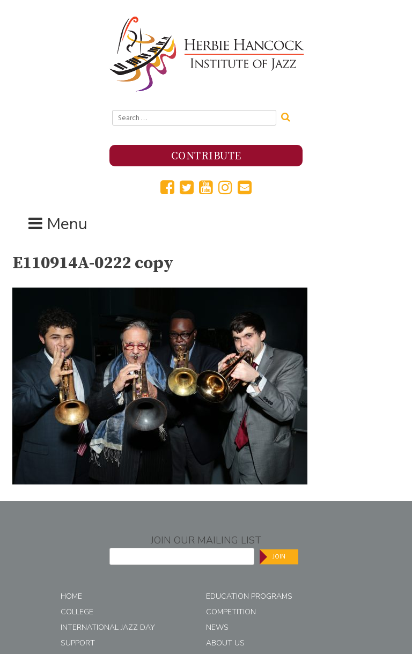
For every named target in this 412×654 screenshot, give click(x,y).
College (77, 612)
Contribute (206, 156)
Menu (67, 224)
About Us (225, 643)
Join (279, 557)
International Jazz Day (108, 627)
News (217, 627)
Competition (231, 612)
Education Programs (249, 596)
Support (78, 643)
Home (71, 596)
